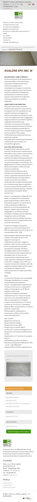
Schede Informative (10, 42)
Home (5, 33)
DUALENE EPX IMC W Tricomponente (17, 403)
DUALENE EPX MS (11, 426)
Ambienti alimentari (11, 29)
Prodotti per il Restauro (13, 22)
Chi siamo (6, 36)
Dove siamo (7, 38)
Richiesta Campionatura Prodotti (16, 31)
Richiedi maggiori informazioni (18, 431)
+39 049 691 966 (14, 4)
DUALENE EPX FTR (11, 416)
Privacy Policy (7, 483)
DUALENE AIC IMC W (12, 397)
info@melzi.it (7, 9)
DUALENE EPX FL (11, 400)
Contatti (6, 40)
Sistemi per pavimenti (11, 27)
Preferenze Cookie (9, 487)
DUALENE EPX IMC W (12, 406)
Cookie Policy (7, 485)
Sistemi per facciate (11, 25)
